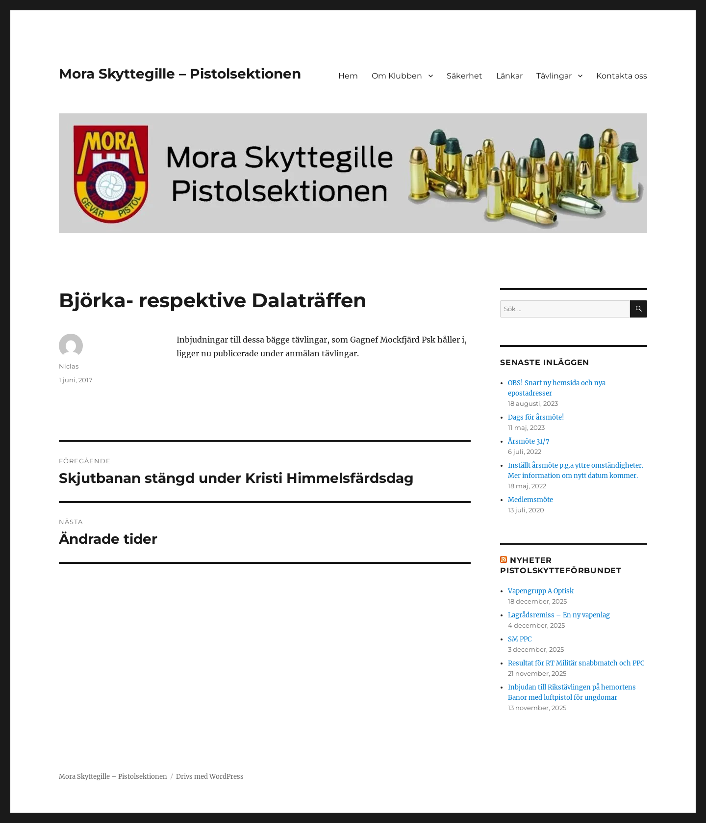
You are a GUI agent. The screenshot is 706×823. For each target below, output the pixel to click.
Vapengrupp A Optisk (541, 591)
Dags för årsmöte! (536, 417)
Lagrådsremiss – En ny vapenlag (559, 615)
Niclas (68, 366)
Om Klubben (397, 75)
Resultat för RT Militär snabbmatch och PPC (576, 663)
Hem (348, 75)
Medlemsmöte (530, 500)
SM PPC (519, 639)
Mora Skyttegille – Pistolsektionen (180, 73)
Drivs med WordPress (210, 776)
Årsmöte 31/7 (529, 441)
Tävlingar (554, 75)
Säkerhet (464, 75)
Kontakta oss (621, 75)
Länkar (509, 75)
